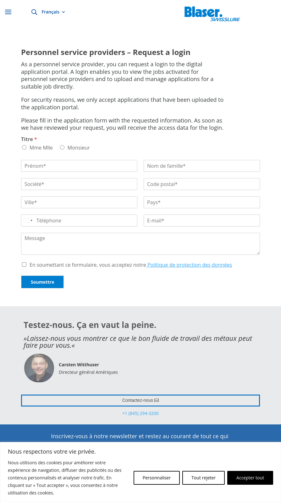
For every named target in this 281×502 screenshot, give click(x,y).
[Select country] (27, 220)
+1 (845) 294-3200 (140, 413)
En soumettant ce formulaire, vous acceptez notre (131, 264)
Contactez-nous (137, 400)
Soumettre (42, 282)
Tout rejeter (203, 478)
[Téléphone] (79, 220)
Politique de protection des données (189, 264)
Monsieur (79, 147)
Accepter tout (250, 478)
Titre (29, 139)
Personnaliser (157, 478)
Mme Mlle (41, 147)
